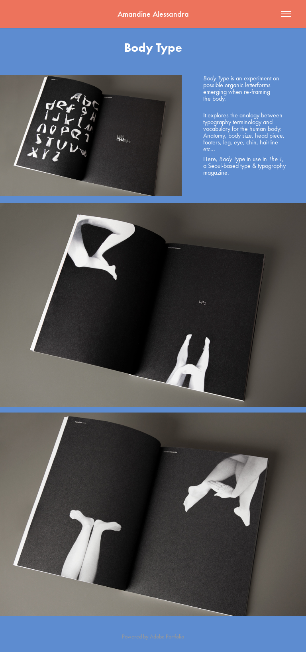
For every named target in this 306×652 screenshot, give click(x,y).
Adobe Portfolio (167, 636)
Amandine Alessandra (153, 14)
